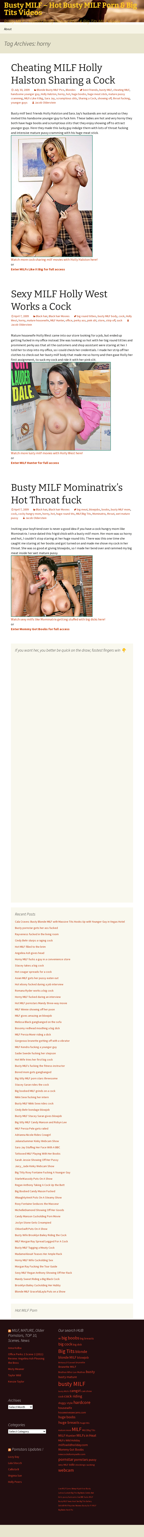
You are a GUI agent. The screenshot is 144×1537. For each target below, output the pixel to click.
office (69, 320)
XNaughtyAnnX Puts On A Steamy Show (38, 1197)
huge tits (84, 1422)
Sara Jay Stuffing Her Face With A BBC (37, 1147)
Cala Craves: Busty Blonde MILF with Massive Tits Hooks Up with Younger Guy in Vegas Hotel (70, 921)
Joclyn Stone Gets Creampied (33, 1222)
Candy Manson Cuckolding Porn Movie (37, 1216)
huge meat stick (97, 94)
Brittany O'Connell (66, 1362)
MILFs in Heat (86, 1435)
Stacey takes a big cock (29, 965)
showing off (104, 98)
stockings (80, 1464)
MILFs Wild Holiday (69, 1440)
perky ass (80, 320)
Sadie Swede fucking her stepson (35, 1053)
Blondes (71, 90)
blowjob (83, 1357)
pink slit (91, 320)
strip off (110, 320)
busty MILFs (63, 1391)
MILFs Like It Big (33, 98)
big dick (77, 1344)
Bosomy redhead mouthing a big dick (37, 1028)
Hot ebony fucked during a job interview (39, 984)
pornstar (65, 1459)
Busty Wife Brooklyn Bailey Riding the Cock (41, 1235)
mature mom (64, 1430)
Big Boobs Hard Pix (65, 1510)
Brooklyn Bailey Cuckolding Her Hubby (38, 1285)
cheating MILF (121, 90)
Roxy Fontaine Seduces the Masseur (37, 1204)
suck (119, 320)
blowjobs (94, 509)
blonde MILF (67, 1357)
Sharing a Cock (87, 98)
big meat (82, 509)
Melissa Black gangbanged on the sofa (38, 1022)
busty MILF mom (120, 509)
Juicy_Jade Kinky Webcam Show (34, 1166)
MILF (77, 1429)
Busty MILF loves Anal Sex (68, 1501)
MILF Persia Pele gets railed (31, 1128)
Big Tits (66, 1351)
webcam (66, 1470)
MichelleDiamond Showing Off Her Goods (39, 1210)
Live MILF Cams (64, 1488)
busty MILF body (107, 316)
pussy (92, 1460)
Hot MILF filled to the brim (30, 946)
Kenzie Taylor (16, 1381)
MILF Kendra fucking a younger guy (36, 1047)
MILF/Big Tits (83, 514)
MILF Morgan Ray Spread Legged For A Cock (41, 1241)
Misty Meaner (16, 1369)
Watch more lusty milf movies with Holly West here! (47, 453)
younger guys (19, 102)
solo (72, 1464)
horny (61, 94)
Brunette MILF (67, 1367)
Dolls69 (61, 1505)
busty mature (67, 1377)
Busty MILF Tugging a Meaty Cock (35, 1247)
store (101, 320)
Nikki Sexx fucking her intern (32, 1097)
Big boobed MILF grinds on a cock (35, 1091)
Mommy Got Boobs (71, 1449)
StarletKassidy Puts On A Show (33, 1178)
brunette (80, 1362)
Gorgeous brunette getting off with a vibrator (42, 1041)
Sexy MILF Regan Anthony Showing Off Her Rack (43, 1272)
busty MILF (105, 90)
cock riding (73, 1396)
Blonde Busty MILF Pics (50, 90)
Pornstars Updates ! (27, 1449)
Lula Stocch (15, 1463)
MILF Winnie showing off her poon (35, 1009)
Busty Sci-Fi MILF (89, 1505)
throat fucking (121, 98)
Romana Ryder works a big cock (34, 990)
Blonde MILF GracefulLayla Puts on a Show (40, 1291)
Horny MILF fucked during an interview (38, 997)
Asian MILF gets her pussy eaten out (36, 978)
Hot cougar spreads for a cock (33, 972)
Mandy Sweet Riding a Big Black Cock (37, 1279)
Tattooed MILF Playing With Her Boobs (37, 1153)
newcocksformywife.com (71, 1454)
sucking (90, 1464)
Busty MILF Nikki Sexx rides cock (34, 1103)
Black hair (41, 316)
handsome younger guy (25, 94)
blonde (81, 1351)
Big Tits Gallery (85, 1501)
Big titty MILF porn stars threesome (36, 1078)
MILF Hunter (57, 320)
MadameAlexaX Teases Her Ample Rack (38, 1254)
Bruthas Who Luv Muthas (71, 1372)
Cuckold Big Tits (70, 1493)
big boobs (70, 1338)
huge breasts (68, 1422)
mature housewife (38, 320)
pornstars (81, 1459)
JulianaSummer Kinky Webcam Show (37, 1141)
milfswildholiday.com (73, 1445)
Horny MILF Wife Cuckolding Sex (34, 1260)
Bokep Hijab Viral (79, 1488)
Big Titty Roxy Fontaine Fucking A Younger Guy (42, 1172)
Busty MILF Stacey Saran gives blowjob (38, 1116)
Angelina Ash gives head (29, 953)
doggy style (65, 1403)
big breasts (87, 1338)
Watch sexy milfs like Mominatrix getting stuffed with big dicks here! (58, 619)
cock (122, 316)
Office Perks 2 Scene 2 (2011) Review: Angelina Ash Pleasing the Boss (26, 1358)
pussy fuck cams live (71, 1497)
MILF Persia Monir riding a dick (33, 1034)
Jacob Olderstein (45, 102)
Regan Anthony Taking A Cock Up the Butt (40, 1185)
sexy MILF (63, 1464)
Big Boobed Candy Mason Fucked (35, 1191)
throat (110, 514)
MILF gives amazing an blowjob (33, 1015)
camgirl (75, 1391)
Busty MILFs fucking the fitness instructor (40, 1066)
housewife (65, 1408)
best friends (90, 90)
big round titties (86, 316)
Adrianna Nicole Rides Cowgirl (33, 1135)
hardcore (81, 1402)
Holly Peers (15, 1482)
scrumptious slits (66, 98)
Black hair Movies (59, 316)
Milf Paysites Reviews (73, 1505)
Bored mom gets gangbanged (33, 1072)
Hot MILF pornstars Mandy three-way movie (41, 1003)
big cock (65, 1344)
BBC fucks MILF (86, 1497)
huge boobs (79, 94)
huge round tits (65, 514)
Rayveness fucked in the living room (37, 934)
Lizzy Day (13, 1457)
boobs (105, 509)
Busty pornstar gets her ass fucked (36, 928)
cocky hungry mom (29, 514)
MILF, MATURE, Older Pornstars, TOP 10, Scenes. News (26, 1335)
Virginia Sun (15, 1475)
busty (90, 1371)
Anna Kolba (14, 1348)
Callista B (13, 1469)
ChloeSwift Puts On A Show (31, 1229)
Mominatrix (99, 514)
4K (59, 1338)
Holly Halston (48, 94)
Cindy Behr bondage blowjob (32, 1109)
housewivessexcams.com (72, 1412)
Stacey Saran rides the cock (32, 1084)
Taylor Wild (14, 1375)
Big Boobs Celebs (84, 1493)
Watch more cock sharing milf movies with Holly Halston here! (54, 259)
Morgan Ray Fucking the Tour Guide (36, 1266)
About (8, 29)
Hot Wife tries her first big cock (34, 1059)
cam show (86, 1391)
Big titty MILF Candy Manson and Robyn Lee (41, 1122)
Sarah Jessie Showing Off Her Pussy (36, 1160)
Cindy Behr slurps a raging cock (34, 940)
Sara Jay (49, 98)
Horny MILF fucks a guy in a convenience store (42, 959)
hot (68, 94)
